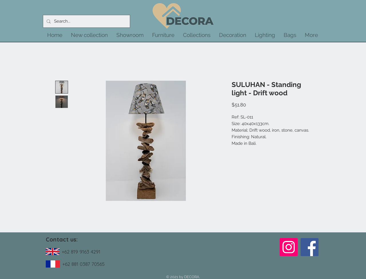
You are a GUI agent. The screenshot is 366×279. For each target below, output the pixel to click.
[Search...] (86, 21)
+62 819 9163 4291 (81, 252)
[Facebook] (310, 247)
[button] (89, 35)
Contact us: (62, 239)
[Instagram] (289, 247)
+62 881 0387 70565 (83, 264)
